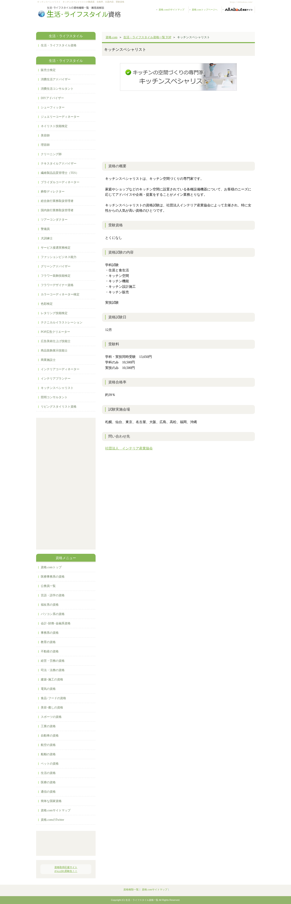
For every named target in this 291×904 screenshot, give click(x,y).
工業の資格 (48, 726)
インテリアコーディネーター (60, 369)
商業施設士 (48, 359)
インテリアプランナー (56, 378)
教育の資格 (48, 642)
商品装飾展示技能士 (54, 350)
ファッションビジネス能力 (58, 257)
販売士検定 (48, 70)
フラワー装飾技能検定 (56, 275)
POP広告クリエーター (55, 331)
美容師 (45, 135)
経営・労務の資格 (53, 660)
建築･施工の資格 (52, 679)
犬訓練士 (47, 238)
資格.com (111, 37)
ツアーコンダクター (54, 219)
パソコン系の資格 (53, 614)
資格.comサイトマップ (56, 810)
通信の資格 (48, 791)
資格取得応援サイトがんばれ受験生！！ (65, 869)
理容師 (45, 144)
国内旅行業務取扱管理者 (57, 210)
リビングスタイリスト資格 (58, 406)
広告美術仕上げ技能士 (56, 341)
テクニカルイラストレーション (61, 322)
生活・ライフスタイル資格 (58, 45)
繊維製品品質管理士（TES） (60, 172)
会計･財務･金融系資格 (56, 623)
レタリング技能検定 (54, 313)
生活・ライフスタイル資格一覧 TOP (147, 37)
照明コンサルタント (54, 397)
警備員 (45, 229)
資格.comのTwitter (52, 819)
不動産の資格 (50, 651)
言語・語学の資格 (53, 595)
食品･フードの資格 (53, 698)
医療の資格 (48, 782)
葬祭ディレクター (53, 191)
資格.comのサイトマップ (171, 9)
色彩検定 (47, 303)
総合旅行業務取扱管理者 (57, 201)
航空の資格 (48, 745)
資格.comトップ (51, 567)
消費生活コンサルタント (57, 88)
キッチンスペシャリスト (57, 388)
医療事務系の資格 (53, 576)
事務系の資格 (50, 632)
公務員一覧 (48, 586)
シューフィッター (53, 107)
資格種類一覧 (131, 889)
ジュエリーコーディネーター (60, 116)
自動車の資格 (50, 735)
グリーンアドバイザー (56, 266)
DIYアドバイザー (52, 98)
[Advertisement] (178, 125)
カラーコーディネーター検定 (60, 294)
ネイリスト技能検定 (54, 126)
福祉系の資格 (50, 604)
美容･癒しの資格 (52, 707)
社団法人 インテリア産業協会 (129, 448)
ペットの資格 (50, 763)
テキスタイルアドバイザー (58, 163)
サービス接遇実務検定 (56, 247)
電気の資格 (48, 688)
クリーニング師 (51, 154)
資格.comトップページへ (205, 9)
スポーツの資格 (51, 716)
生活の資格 (48, 773)
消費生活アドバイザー (56, 79)
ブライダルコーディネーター (60, 182)
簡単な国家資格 (51, 801)
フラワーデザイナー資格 (57, 285)
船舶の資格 (48, 754)
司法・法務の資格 (53, 670)
